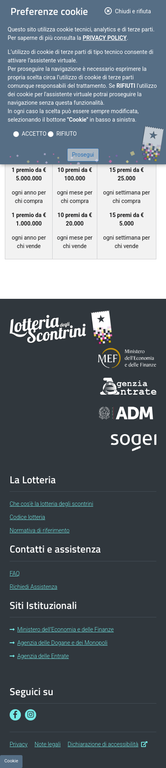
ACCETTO (34, 133)
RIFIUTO (66, 133)
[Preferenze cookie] (11, 761)
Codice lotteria (27, 517)
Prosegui (83, 154)
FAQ (15, 573)
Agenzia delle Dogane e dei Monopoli (59, 643)
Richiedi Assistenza (33, 587)
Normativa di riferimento (40, 530)
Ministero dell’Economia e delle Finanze (62, 629)
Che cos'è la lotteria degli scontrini (51, 504)
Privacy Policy (105, 38)
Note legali (48, 744)
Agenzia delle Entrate (39, 656)
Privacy (18, 744)
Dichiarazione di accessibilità (108, 743)
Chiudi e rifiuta (130, 10)
